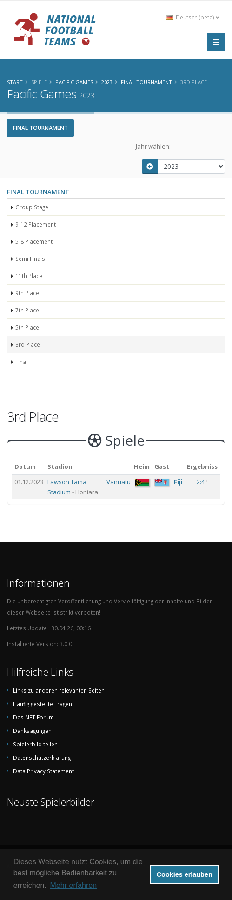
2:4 (201, 482)
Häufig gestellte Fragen (42, 703)
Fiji (178, 482)
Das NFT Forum (33, 717)
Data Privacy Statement (43, 771)
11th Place (28, 275)
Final (21, 361)
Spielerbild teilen (35, 744)
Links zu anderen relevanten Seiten (59, 690)
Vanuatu (118, 482)
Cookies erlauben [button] (184, 874)
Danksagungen (32, 730)
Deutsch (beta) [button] (192, 17)
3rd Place (27, 344)
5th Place (27, 327)
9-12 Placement (35, 224)
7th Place (27, 310)
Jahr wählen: (153, 146)
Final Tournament (40, 128)
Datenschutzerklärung (42, 757)
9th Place (27, 293)
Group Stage (31, 207)
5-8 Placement (34, 241)
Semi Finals (30, 258)
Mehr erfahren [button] (73, 885)
